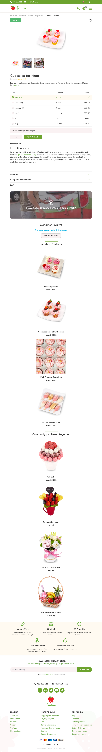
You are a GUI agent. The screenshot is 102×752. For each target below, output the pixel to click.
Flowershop (15, 719)
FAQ (12, 185)
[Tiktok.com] (62, 690)
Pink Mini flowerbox (51, 567)
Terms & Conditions (48, 725)
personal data (47, 674)
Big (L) (17, 113)
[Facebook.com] (40, 690)
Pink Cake (51, 477)
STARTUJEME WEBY (56, 748)
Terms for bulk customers (82, 725)
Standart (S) (19, 103)
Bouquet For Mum (51, 522)
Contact (13, 728)
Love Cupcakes (51, 286)
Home (13, 16)
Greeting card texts (79, 731)
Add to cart (33, 137)
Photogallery (15, 731)
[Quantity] (16, 137)
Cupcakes (39, 16)
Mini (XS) (18, 97)
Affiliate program (78, 722)
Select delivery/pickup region (23, 131)
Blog (73, 716)
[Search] (78, 8)
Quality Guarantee (48, 734)
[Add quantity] (20, 137)
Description (15, 143)
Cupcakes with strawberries (51, 332)
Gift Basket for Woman (51, 612)
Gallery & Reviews (79, 728)
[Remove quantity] (12, 137)
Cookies (44, 731)
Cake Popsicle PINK (51, 422)
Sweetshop (15, 722)
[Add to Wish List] (90, 20)
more (16, 85)
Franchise (75, 719)
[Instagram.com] (45, 690)
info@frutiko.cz (31, 2)
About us (14, 716)
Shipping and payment (50, 716)
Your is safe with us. (52, 674)
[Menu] (90, 8)
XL (16, 118)
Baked (30, 16)
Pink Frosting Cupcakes (51, 377)
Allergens (15, 174)
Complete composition (20, 179)
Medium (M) (19, 108)
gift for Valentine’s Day (27, 155)
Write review (51, 236)
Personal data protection (51, 728)
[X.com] (51, 690)
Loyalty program (47, 719)
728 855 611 (16, 2)
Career (13, 725)
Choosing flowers (79, 734)
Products (22, 16)
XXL (16, 124)
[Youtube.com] (56, 690)
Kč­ (89, 2)
